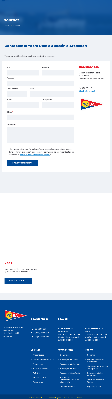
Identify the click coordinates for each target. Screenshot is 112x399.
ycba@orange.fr (87, 91)
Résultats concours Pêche (95, 380)
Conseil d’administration (43, 359)
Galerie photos (39, 377)
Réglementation (94, 386)
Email (10, 99)
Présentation (38, 355)
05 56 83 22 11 (85, 88)
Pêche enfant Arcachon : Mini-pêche (97, 367)
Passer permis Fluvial (69, 368)
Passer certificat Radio (70, 373)
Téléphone (47, 99)
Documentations (67, 386)
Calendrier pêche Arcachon (95, 374)
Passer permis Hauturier (70, 364)
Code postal (12, 88)
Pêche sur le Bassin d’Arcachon (95, 360)
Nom (9, 67)
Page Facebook (40, 336)
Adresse (10, 78)
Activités (37, 373)
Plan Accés (38, 364)
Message (11, 124)
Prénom (45, 67)
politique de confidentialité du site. (35, 154)
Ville (32, 88)
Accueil (6, 25)
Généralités (65, 355)
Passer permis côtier (69, 359)
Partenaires (38, 382)
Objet (10, 112)
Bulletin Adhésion (40, 368)
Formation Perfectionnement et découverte (69, 379)
